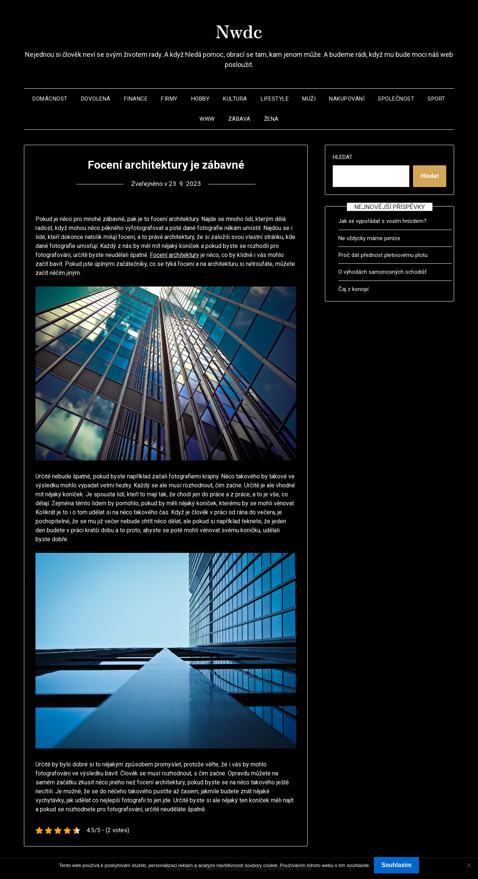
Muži (309, 98)
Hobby (200, 98)
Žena (271, 119)
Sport (437, 98)
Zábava (239, 119)
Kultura (235, 98)
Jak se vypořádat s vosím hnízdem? (382, 221)
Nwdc (239, 30)
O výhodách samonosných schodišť (382, 272)
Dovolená (96, 98)
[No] (468, 865)
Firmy (169, 98)
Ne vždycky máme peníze (369, 238)
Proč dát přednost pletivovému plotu (383, 255)
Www (207, 119)
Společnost (396, 98)
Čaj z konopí (353, 289)
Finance (136, 98)
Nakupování (346, 98)
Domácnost (50, 98)
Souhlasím (396, 865)
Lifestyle (275, 98)
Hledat (343, 157)
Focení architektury (174, 254)
